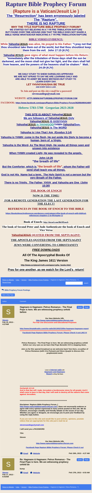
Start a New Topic (8, 295)
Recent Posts (6, 282)
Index (17, 280)
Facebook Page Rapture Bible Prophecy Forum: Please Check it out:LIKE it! (54, 333)
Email (25, 453)
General (24, 280)
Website (36, 453)
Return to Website (8, 280)
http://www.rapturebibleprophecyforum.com (54, 320)
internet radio (56, 370)
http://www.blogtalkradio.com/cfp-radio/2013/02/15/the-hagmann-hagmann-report (54, 329)
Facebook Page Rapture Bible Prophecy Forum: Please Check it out (55, 447)
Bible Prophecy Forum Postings (39, 280)
